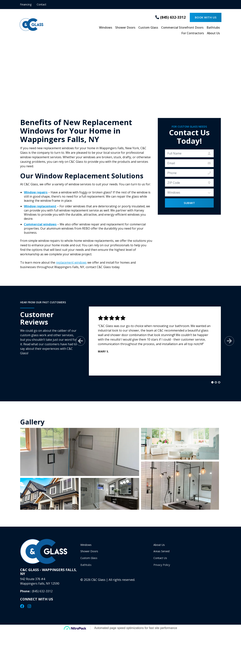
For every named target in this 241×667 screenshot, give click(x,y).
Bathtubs (213, 28)
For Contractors (192, 33)
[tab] (212, 382)
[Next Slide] (229, 341)
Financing (25, 4)
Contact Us (160, 560)
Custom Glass (148, 28)
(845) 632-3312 (42, 594)
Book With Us (206, 17)
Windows (105, 28)
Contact (41, 4)
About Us (213, 33)
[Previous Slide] (80, 341)
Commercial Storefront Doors (182, 28)
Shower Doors (125, 28)
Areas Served (161, 552)
